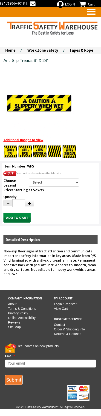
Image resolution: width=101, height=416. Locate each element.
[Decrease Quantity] (8, 203)
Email (10, 356)
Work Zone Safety (42, 50)
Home (10, 50)
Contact (59, 325)
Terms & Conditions (22, 308)
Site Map (14, 327)
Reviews (14, 322)
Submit (13, 380)
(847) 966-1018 (12, 3)
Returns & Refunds (67, 334)
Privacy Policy (18, 313)
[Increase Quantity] (29, 203)
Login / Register (65, 304)
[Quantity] (18, 203)
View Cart (61, 308)
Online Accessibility (22, 318)
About (12, 304)
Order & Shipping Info (69, 329)
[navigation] (91, 12)
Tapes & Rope (81, 50)
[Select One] (54, 183)
